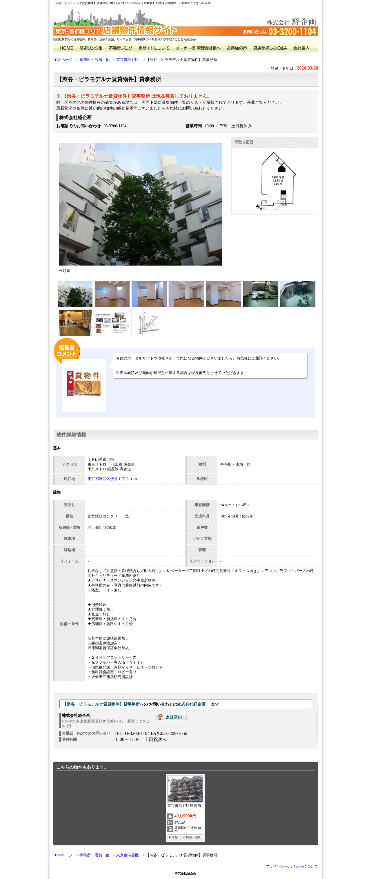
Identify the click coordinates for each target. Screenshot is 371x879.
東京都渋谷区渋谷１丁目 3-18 (112, 479)
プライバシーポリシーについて (291, 867)
